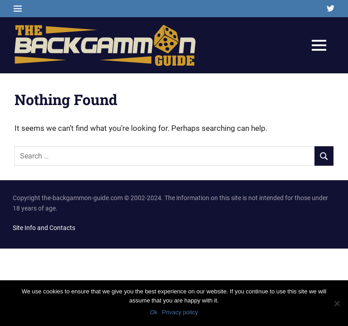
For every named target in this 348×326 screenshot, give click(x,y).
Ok (154, 312)
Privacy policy (180, 312)
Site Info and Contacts (44, 227)
